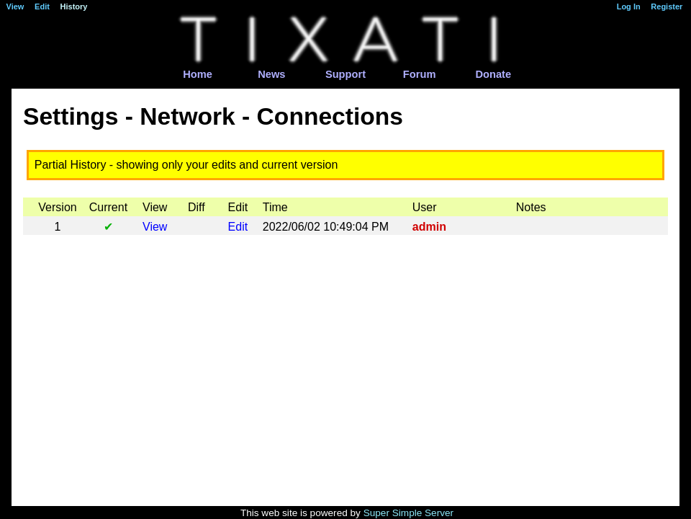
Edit (238, 227)
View (155, 227)
